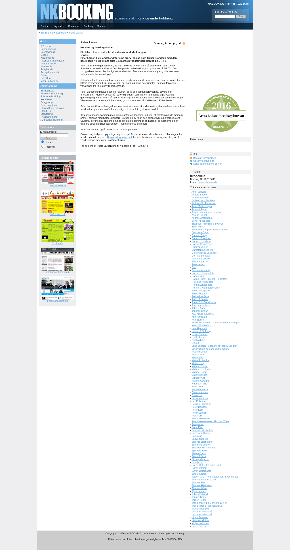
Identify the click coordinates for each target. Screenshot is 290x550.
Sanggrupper (47, 102)
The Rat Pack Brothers (204, 479)
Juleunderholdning (50, 96)
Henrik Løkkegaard (202, 284)
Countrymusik (47, 52)
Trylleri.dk (57, 243)
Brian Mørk (198, 226)
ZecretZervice (199, 526)
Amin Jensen (198, 191)
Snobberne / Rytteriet (203, 447)
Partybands (46, 69)
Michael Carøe (200, 366)
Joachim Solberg (201, 305)
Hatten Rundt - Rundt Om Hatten (209, 279)
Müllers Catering (201, 380)
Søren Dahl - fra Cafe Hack (206, 465)
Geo (194, 267)
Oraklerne (197, 395)
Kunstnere (73, 26)
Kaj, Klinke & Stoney (203, 313)
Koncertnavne (48, 63)
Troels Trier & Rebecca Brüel (207, 505)
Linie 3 (195, 343)
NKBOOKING (37, 1)
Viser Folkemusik (49, 81)
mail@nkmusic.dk (207, 182)
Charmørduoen (200, 247)
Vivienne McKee (200, 520)
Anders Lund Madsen (203, 200)
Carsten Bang (199, 235)
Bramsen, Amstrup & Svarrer (207, 223)
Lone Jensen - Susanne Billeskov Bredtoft (214, 345)
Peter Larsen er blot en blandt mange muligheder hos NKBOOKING (145, 539)
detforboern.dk (57, 214)
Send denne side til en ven (207, 163)
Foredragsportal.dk (57, 300)
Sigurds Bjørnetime (202, 441)
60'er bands (46, 46)
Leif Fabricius (199, 337)
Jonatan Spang (200, 311)
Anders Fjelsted (199, 197)
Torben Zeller (199, 500)
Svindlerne (197, 462)
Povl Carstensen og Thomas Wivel (210, 421)
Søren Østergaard (201, 470)
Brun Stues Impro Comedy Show (209, 229)
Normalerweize (200, 389)
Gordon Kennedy (201, 270)
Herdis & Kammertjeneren (206, 287)
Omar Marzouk (200, 392)
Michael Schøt (199, 372)
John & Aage (199, 308)
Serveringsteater (49, 105)
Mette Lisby (198, 363)
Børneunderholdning (51, 93)
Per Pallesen (199, 401)
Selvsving (197, 436)
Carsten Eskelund (201, 238)
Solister (44, 75)
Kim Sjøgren (198, 319)
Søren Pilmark (199, 468)
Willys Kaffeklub (200, 523)
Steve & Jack (199, 456)
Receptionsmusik (49, 72)
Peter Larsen (76, 32)
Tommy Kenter (200, 497)
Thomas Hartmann (202, 485)
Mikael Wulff (198, 377)
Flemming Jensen (201, 258)
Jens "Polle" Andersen (204, 302)
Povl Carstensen (201, 418)
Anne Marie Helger (201, 206)
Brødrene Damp (200, 232)
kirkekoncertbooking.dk (57, 272)
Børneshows (47, 90)
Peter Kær (197, 409)
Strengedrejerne (200, 459)
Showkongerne (200, 438)
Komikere (61, 32)
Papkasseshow (200, 398)
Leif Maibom (198, 340)
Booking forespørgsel (204, 158)
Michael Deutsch (201, 369)
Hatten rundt (198, 276)
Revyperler (198, 424)
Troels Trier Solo (201, 508)
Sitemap (101, 26)
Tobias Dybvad (200, 494)
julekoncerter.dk (57, 185)
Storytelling (46, 114)
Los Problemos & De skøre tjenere (210, 348)
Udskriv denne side (203, 160)
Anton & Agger (199, 209)
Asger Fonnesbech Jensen (206, 212)
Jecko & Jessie (200, 299)
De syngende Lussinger (205, 252)
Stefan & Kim (199, 453)
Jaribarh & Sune (200, 296)
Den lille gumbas (201, 255)
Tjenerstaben (199, 491)
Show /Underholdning (52, 108)
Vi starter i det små (202, 511)
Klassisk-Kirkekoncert (52, 60)
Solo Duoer (46, 78)
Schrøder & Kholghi (202, 430)
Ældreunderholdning (51, 119)
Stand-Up (45, 111)
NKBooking (47, 32)
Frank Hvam (198, 264)
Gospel (44, 54)
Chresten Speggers (202, 249)
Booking (88, 26)
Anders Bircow (199, 194)
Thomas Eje (198, 482)
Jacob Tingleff (199, 293)
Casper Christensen (202, 244)
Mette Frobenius (200, 360)
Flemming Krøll (200, 261)
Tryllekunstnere (48, 116)
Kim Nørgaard (199, 316)
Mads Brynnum (200, 351)
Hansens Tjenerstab (203, 273)
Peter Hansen (199, 407)
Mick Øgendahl (200, 375)
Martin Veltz (198, 357)
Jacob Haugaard (201, 290)
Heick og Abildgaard (203, 281)
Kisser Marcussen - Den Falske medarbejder (216, 322)
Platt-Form (197, 415)
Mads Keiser (198, 354)
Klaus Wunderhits (201, 325)
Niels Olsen (198, 386)
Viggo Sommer (200, 517)
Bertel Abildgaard (201, 220)
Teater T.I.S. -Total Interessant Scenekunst (215, 476)
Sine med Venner (201, 444)
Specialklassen (200, 450)
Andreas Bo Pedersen (203, 203)
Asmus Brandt (199, 215)
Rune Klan (197, 427)
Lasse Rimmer (200, 334)
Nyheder (59, 26)
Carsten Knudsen (201, 241)
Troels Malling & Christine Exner (209, 502)
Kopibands (46, 66)
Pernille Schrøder (201, 404)
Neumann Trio (199, 383)
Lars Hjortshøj (199, 328)
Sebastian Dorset (201, 433)
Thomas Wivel (199, 488)
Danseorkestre (48, 49)
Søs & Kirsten (199, 473)
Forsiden (45, 26)
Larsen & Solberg (201, 331)
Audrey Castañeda (201, 218)
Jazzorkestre (47, 57)
